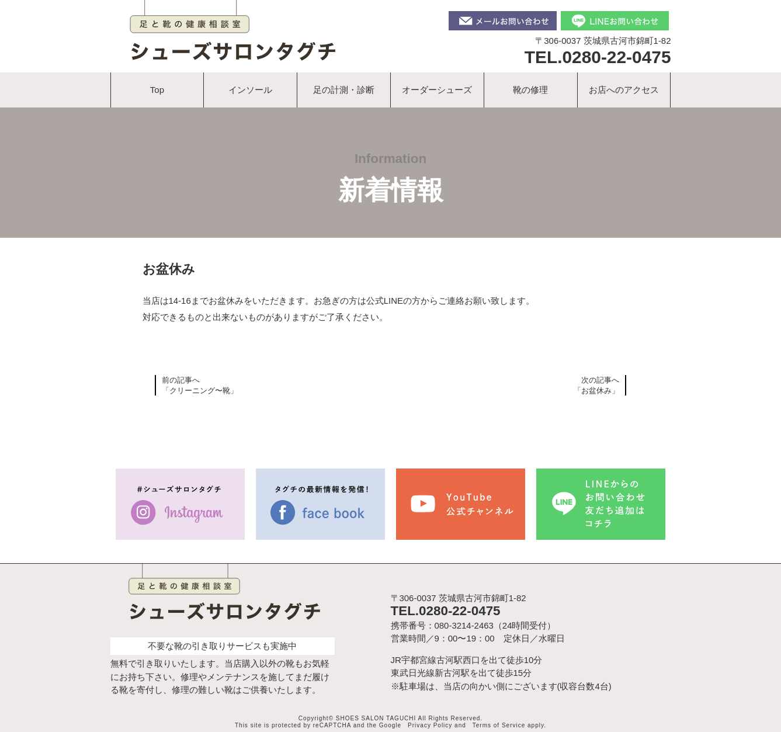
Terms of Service (499, 725)
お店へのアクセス (624, 90)
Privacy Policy (430, 725)
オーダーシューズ (437, 90)
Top (157, 90)
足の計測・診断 (343, 90)
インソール (250, 90)
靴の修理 (530, 90)
